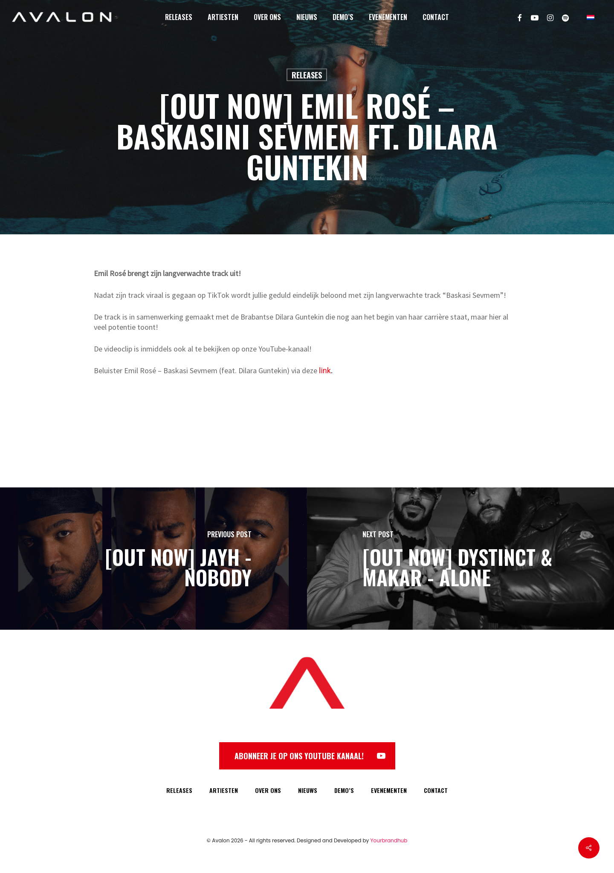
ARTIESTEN (223, 790)
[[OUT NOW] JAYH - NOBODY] (153, 558)
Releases (307, 75)
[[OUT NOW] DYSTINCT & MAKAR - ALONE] (460, 558)
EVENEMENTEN (389, 790)
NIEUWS (307, 790)
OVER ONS (268, 790)
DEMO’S (344, 790)
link (325, 370)
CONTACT (436, 790)
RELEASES (179, 790)
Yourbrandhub (389, 840)
